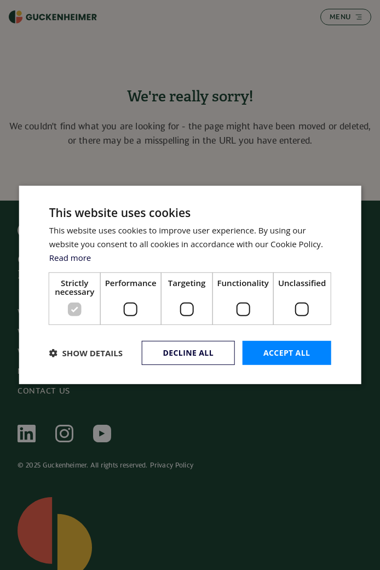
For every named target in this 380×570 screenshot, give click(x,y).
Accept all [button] (286, 352)
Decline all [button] (188, 352)
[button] (86, 353)
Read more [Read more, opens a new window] (70, 257)
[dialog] (190, 285)
